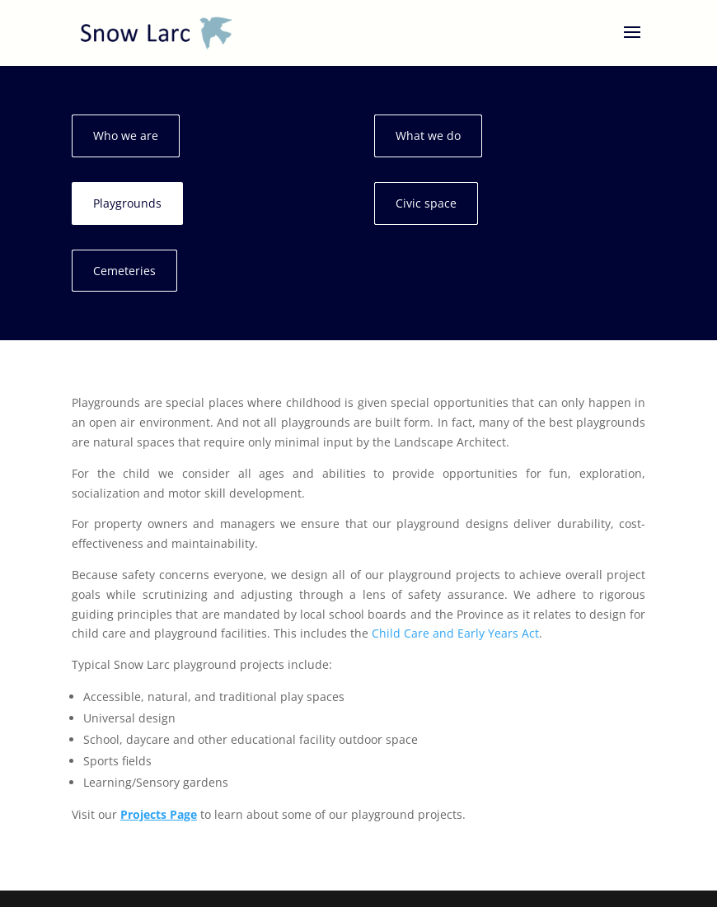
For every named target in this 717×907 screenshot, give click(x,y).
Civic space (426, 203)
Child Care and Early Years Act (455, 633)
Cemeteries (124, 270)
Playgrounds (127, 203)
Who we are (125, 135)
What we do (428, 135)
